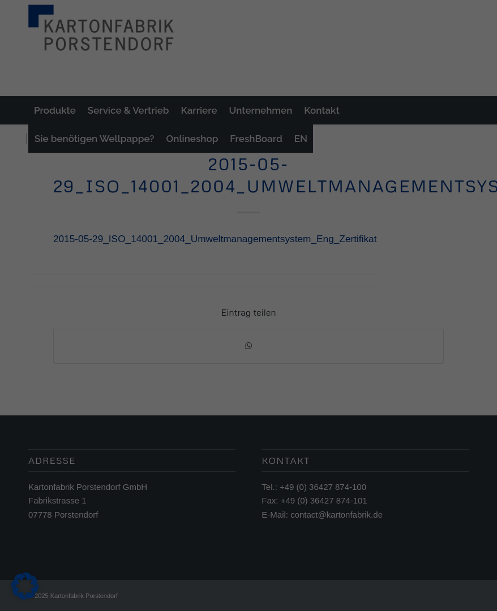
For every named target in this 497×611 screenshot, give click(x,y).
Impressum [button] (304, 460)
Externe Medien (337, 293)
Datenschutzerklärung (177, 257)
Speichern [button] (248, 369)
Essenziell (143, 293)
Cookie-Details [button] (198, 460)
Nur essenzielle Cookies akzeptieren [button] (248, 402)
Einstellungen (125, 268)
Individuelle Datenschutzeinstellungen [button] (249, 435)
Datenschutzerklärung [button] (254, 460)
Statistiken (236, 293)
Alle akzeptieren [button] (248, 336)
